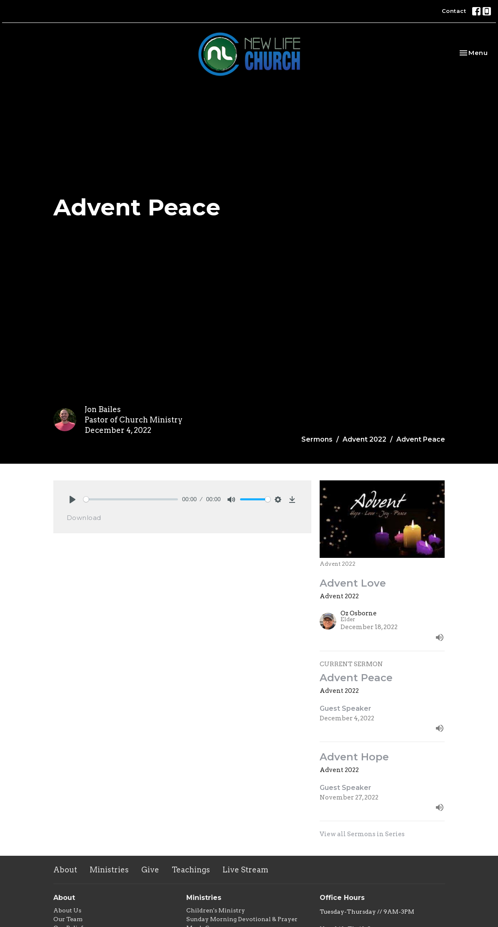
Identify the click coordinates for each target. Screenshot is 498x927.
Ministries (109, 869)
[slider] (130, 499)
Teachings (191, 869)
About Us (67, 910)
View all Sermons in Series (362, 834)
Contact (454, 10)
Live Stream (245, 869)
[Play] (72, 499)
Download (84, 518)
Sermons (317, 439)
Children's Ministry (215, 910)
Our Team (68, 919)
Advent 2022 (364, 439)
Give (150, 869)
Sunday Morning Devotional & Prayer (242, 919)
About (65, 869)
